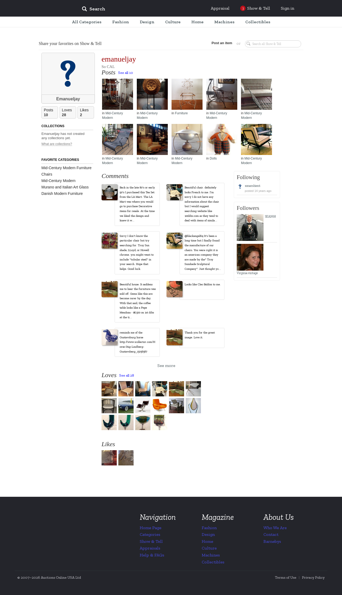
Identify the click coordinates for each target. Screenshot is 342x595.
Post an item (220, 43)
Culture (209, 548)
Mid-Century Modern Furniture (66, 168)
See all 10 (125, 72)
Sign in (287, 8)
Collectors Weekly (45, 9)
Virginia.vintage (247, 273)
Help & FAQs (152, 555)
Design (208, 534)
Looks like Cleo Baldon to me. (203, 284)
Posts (51, 112)
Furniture (181, 113)
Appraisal (220, 8)
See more (166, 365)
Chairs (46, 174)
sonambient (253, 186)
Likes (87, 112)
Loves (69, 112)
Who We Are (275, 527)
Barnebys (272, 541)
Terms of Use (285, 577)
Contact (270, 534)
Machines (211, 555)
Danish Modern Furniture (62, 193)
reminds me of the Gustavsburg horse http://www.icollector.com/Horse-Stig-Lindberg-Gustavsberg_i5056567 (137, 342)
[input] (132, 9)
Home (207, 541)
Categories (150, 534)
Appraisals (150, 548)
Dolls (213, 158)
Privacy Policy (313, 577)
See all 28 (126, 375)
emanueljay (119, 59)
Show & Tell (151, 541)
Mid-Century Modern (58, 181)
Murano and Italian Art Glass (65, 187)
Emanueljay (68, 99)
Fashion (209, 527)
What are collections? (56, 144)
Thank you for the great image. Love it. (200, 335)
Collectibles (213, 561)
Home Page (150, 527)
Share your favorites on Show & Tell (70, 43)
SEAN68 (270, 216)
